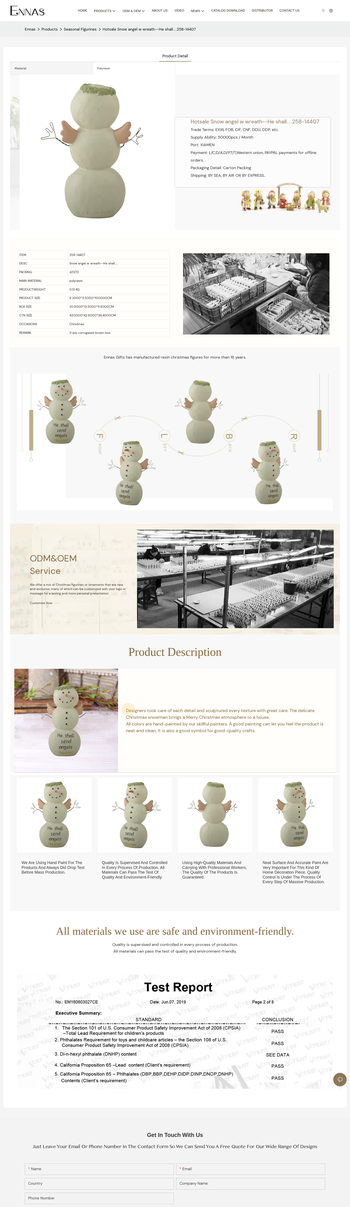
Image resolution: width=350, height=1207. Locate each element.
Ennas (30, 29)
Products (50, 29)
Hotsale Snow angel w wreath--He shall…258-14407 (149, 29)
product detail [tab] (175, 56)
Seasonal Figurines (80, 29)
